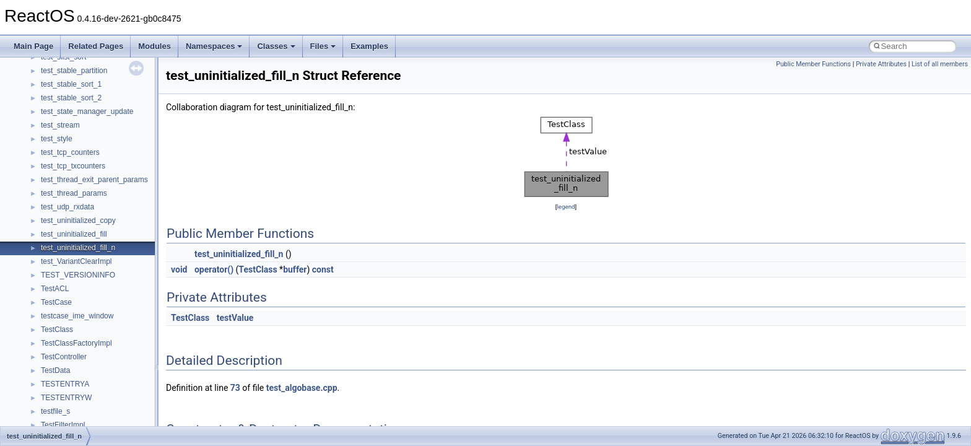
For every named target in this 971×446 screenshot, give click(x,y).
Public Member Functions (813, 64)
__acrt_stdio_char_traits (80, 291)
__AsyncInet (61, 373)
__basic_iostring (68, 414)
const (323, 269)
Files (323, 46)
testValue (235, 318)
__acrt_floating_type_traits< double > (102, 223)
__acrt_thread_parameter (82, 346)
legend (566, 206)
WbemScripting (66, 128)
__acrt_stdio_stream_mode (86, 332)
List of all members (940, 64)
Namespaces (214, 46)
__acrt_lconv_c (66, 264)
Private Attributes (881, 64)
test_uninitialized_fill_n (238, 254)
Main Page (33, 46)
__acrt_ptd (58, 278)
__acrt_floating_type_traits (84, 210)
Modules (154, 46)
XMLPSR (56, 196)
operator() (213, 269)
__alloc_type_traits (72, 360)
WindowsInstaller (69, 142)
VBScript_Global (68, 73)
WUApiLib (57, 182)
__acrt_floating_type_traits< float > (98, 237)
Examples (369, 46)
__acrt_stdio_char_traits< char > (94, 305)
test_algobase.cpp (301, 388)
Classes (276, 46)
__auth (52, 400)
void (179, 269)
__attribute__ (62, 387)
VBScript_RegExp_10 (77, 87)
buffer (295, 269)
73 (235, 388)
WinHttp (54, 155)
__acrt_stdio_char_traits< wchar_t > (100, 319)
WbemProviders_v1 (73, 114)
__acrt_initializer (68, 251)
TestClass (257, 269)
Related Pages (95, 46)
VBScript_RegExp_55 (77, 101)
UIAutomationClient (73, 60)
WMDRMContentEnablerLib (87, 169)
